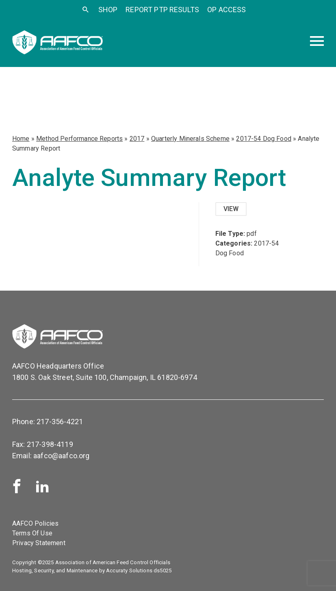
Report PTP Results (162, 9)
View (231, 209)
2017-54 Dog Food (263, 138)
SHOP (108, 9)
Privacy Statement (38, 543)
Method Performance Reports (79, 138)
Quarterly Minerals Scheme (190, 138)
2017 (137, 138)
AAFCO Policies (35, 523)
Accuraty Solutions (129, 570)
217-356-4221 (60, 421)
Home (21, 138)
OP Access (226, 9)
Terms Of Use (32, 533)
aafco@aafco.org (61, 455)
